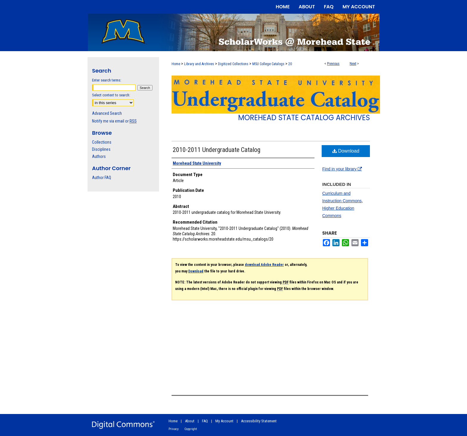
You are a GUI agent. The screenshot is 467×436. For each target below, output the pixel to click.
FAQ (205, 421)
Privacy (174, 429)
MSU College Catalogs (268, 64)
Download (345, 150)
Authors (99, 156)
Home (176, 64)
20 (290, 64)
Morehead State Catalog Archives (304, 118)
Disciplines (101, 149)
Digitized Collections (233, 64)
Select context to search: (111, 95)
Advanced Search (107, 113)
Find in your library (342, 169)
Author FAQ (101, 177)
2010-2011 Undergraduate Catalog (216, 149)
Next (353, 64)
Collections (101, 142)
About (189, 421)
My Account (224, 421)
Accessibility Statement (259, 421)
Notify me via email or (114, 121)
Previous (333, 64)
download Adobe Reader (264, 265)
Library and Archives (199, 64)
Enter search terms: (106, 80)
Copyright (190, 429)
